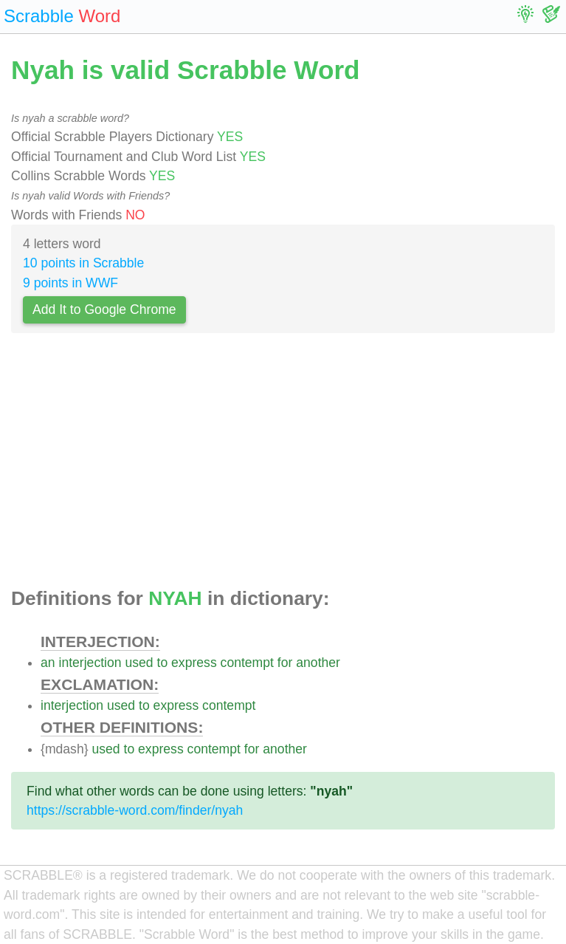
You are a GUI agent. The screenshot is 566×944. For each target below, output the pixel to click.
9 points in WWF (70, 283)
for (285, 662)
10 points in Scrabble (83, 263)
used (139, 662)
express (194, 662)
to (162, 662)
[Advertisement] (283, 464)
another (318, 662)
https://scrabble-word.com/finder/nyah (135, 810)
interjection (89, 662)
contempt (247, 662)
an (48, 662)
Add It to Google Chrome (104, 309)
